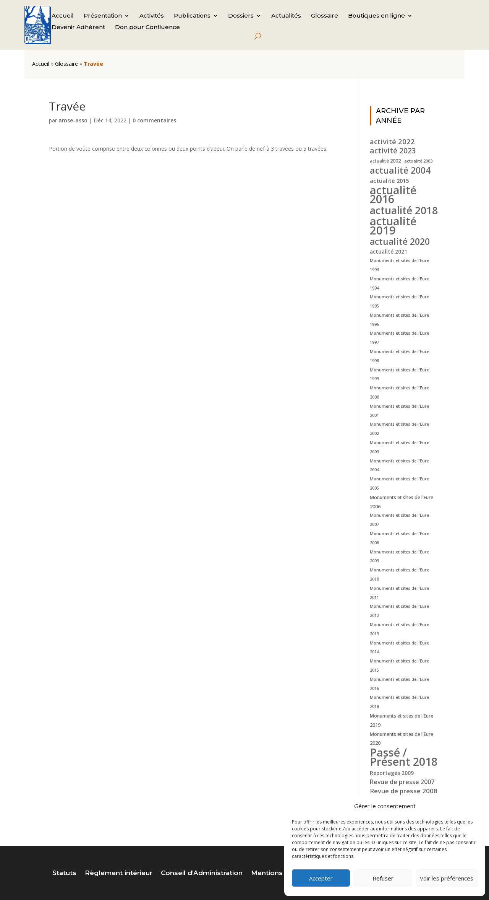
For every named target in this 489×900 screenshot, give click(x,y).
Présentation (103, 16)
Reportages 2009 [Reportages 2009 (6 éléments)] (392, 772)
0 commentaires (154, 120)
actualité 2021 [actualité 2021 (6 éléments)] (388, 251)
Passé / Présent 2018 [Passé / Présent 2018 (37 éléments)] (403, 757)
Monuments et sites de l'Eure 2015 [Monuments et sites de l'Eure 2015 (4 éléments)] (399, 665)
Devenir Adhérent (78, 27)
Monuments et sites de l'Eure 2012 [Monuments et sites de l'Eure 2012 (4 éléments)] (399, 611)
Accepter (321, 878)
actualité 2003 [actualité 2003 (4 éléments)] (418, 161)
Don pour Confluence (147, 27)
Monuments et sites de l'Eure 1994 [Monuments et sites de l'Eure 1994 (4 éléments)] (399, 283)
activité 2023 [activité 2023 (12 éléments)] (393, 151)
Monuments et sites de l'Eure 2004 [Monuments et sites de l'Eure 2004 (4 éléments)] (399, 465)
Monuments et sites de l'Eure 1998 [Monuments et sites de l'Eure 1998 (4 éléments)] (399, 356)
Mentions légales (280, 873)
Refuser (382, 878)
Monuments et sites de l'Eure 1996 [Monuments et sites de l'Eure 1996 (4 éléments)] (399, 319)
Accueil (63, 16)
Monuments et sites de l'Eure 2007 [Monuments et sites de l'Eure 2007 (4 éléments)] (399, 520)
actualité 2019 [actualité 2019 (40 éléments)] (393, 226)
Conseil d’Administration (202, 873)
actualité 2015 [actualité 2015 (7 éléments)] (389, 180)
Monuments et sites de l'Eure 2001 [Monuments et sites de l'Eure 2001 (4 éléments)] (399, 411)
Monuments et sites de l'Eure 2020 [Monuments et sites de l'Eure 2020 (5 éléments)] (401, 739)
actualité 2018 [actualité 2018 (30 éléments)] (404, 210)
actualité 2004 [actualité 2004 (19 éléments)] (400, 170)
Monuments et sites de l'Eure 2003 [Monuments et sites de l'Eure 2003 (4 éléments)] (399, 447)
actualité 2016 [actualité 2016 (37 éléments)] (393, 195)
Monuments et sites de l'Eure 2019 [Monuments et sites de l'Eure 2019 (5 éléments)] (401, 720)
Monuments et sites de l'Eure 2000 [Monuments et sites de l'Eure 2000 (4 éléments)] (399, 392)
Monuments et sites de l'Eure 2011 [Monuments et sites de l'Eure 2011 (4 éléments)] (399, 593)
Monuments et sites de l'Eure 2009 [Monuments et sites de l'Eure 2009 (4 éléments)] (399, 556)
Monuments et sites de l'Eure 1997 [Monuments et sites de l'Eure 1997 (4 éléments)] (399, 337)
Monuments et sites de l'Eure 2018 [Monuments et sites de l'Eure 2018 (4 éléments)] (399, 702)
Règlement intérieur (118, 873)
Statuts (64, 873)
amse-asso (72, 120)
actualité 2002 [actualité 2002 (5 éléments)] (385, 161)
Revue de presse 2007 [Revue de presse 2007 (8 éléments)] (402, 782)
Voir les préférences (446, 878)
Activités (151, 16)
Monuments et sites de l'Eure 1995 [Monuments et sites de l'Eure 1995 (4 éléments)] (399, 301)
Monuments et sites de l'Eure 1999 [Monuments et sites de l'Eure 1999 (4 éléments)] (399, 374)
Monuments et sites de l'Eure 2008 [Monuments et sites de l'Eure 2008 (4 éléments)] (399, 538)
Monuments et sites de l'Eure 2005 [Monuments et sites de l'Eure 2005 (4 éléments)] (399, 483)
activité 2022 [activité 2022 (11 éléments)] (392, 141)
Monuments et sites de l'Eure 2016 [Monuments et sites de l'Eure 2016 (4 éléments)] (399, 684)
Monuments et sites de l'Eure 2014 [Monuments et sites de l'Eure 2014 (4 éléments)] (399, 647)
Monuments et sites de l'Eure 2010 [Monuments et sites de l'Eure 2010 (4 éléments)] (399, 574)
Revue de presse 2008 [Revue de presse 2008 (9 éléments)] (403, 790)
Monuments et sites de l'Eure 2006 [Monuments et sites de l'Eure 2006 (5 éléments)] (401, 502)
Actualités (286, 16)
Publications (192, 16)
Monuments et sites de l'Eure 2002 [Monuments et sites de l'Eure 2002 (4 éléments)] (399, 429)
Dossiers (241, 16)
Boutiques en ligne (376, 16)
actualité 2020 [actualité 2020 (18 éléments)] (400, 241)
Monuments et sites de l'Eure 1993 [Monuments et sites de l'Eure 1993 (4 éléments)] (399, 265)
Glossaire (324, 16)
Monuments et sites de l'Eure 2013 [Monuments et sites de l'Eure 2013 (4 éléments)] (399, 629)
